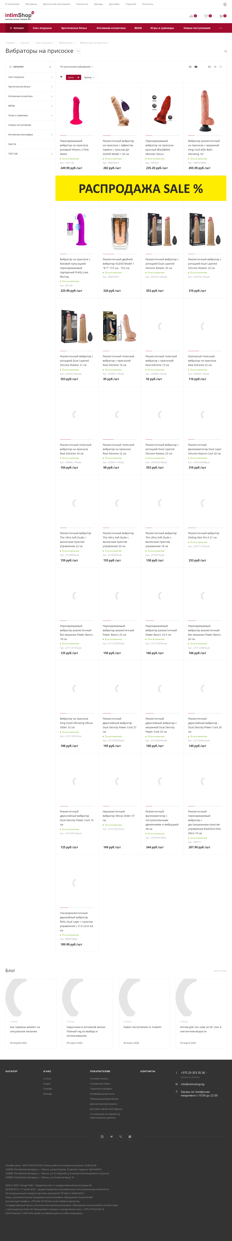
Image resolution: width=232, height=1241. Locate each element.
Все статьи (220, 971)
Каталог (11, 1071)
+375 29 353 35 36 (193, 1072)
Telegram (111, 1137)
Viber (121, 1137)
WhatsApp (130, 1137)
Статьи (47, 1078)
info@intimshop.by (193, 1084)
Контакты (147, 1071)
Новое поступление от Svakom (142, 1027)
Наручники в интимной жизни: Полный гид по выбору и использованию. (86, 1031)
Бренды (47, 1093)
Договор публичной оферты (106, 1109)
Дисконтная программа (103, 1103)
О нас (47, 1071)
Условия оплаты (99, 1078)
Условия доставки (100, 1083)
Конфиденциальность (102, 1093)
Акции (46, 1083)
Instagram (102, 1137)
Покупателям (100, 1071)
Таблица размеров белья (104, 1098)
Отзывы (47, 1088)
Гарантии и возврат (101, 1088)
